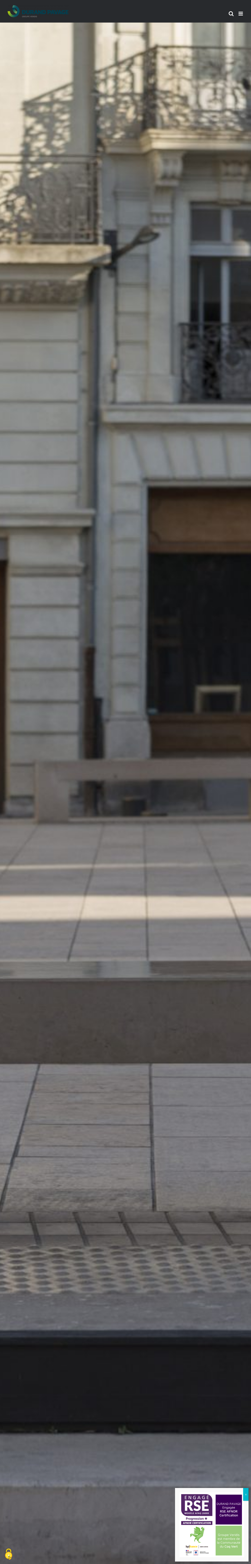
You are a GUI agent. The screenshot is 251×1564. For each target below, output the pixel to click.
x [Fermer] (246, 1494)
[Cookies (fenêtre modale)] (8, 1554)
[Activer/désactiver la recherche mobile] (231, 13)
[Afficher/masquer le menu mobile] (241, 13)
